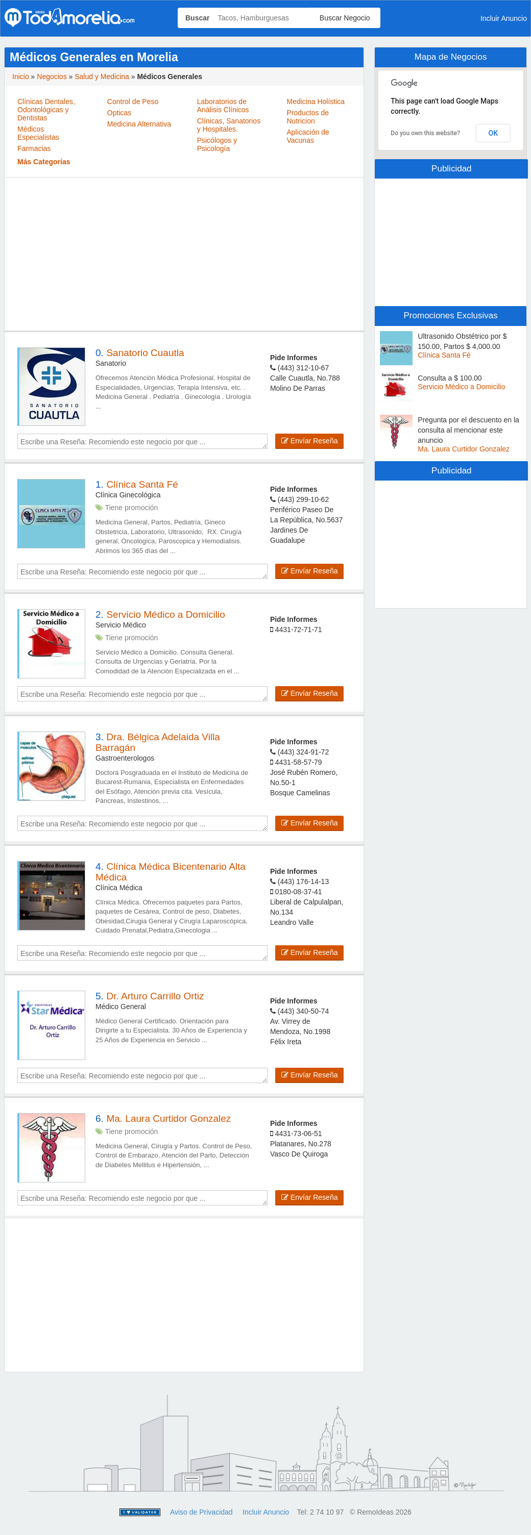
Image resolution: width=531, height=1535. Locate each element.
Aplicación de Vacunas (307, 136)
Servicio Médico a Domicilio (461, 387)
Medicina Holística (315, 101)
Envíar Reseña (309, 441)
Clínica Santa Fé (444, 355)
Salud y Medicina (102, 76)
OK (493, 133)
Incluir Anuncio (266, 1512)
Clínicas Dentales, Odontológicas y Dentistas (46, 109)
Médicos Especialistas (38, 133)
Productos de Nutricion (307, 117)
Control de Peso (132, 101)
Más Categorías (43, 162)
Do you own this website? (425, 133)
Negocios (51, 76)
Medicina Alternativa (139, 124)
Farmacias (34, 148)
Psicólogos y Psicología (217, 144)
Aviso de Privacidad (201, 1512)
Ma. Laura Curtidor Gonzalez (464, 449)
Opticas (119, 113)
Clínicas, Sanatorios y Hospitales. (229, 125)
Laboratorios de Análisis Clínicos (223, 105)
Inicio (20, 76)
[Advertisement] (184, 254)
